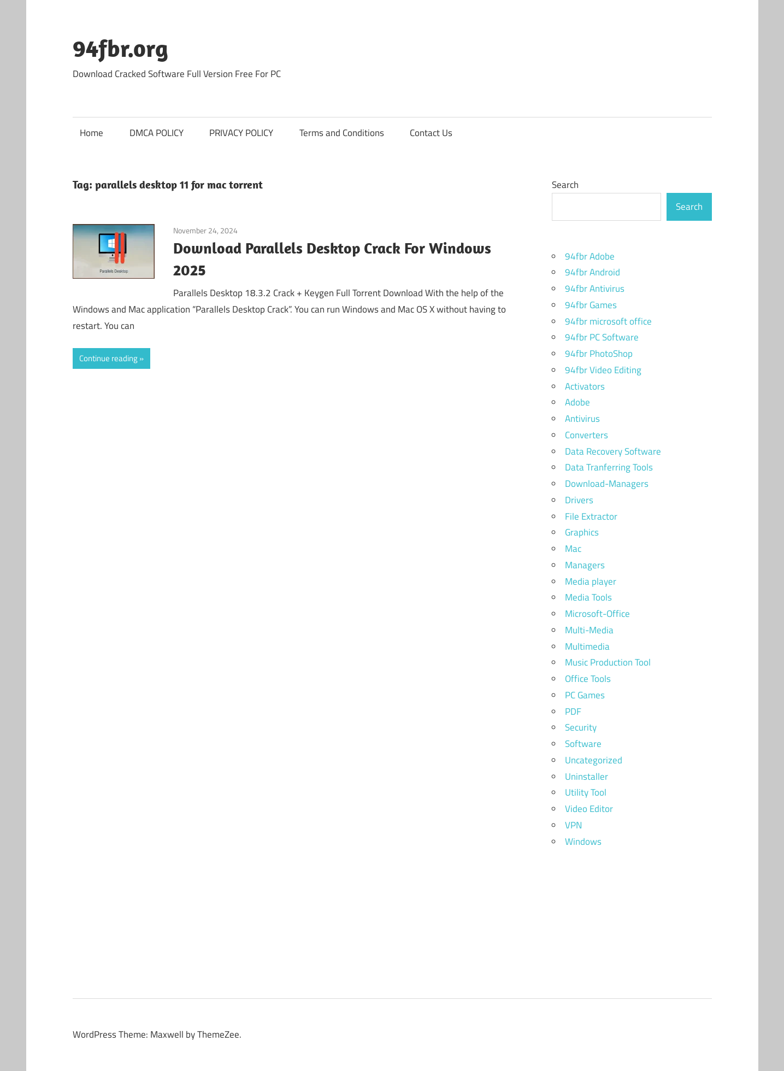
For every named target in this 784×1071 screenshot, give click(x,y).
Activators (585, 386)
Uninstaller (586, 776)
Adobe (577, 402)
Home (91, 133)
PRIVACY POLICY (241, 133)
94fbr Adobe (590, 256)
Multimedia (587, 646)
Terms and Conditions (341, 133)
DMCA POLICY (156, 133)
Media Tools (588, 597)
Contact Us (431, 133)
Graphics (582, 532)
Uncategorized (593, 760)
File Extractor (591, 516)
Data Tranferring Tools (609, 467)
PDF (573, 711)
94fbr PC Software (602, 337)
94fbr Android (592, 272)
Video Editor (589, 809)
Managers (585, 565)
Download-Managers (607, 483)
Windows (583, 841)
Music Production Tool (608, 662)
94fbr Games (591, 305)
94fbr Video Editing (603, 370)
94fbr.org (120, 48)
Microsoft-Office (597, 614)
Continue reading (108, 358)
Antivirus (582, 418)
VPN (573, 825)
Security (581, 727)
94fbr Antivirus (594, 288)
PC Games (585, 695)
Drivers (579, 500)
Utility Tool (585, 792)
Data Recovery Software (613, 451)
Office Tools (588, 679)
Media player (590, 581)
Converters (586, 435)
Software (583, 744)
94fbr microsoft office (608, 321)
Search (565, 185)
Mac (573, 549)
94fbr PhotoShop (599, 353)
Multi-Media (589, 630)
